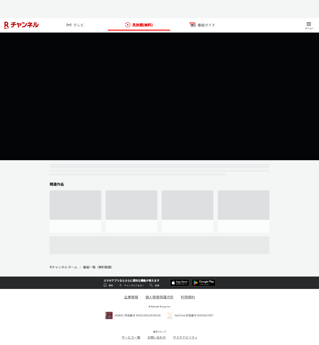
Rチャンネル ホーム (63, 267)
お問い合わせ (156, 337)
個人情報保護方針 (159, 297)
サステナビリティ (185, 337)
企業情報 (131, 297)
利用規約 (188, 297)
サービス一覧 (131, 337)
